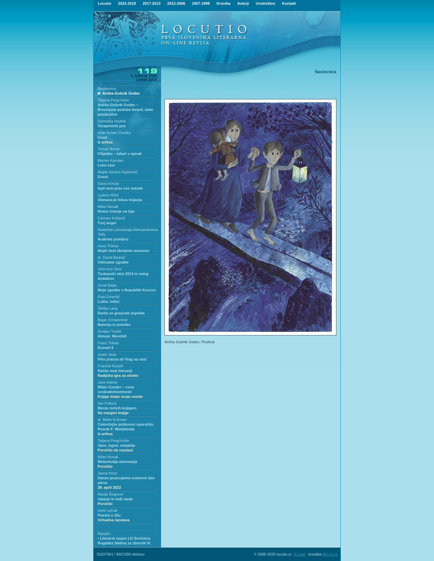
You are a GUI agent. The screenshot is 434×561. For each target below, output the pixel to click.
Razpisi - (105, 533)
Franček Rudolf (110, 366)
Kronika (224, 3)
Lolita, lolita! (109, 301)
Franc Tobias (108, 343)
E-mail (299, 554)
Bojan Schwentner (113, 320)
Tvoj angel (107, 223)
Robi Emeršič (109, 297)
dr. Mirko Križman (112, 420)
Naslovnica (107, 88)
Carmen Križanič (111, 218)
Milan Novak (108, 207)
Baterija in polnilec (114, 325)
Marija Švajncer (110, 494)
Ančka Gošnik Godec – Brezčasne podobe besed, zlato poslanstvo (125, 109)
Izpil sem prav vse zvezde (120, 188)
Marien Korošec (111, 160)
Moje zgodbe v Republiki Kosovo (127, 290)
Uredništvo (265, 3)
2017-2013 (152, 3)
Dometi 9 (105, 348)
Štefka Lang (108, 308)
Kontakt (289, 3)
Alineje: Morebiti (112, 336)
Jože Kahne (107, 382)
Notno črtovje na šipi (116, 211)
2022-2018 (127, 3)
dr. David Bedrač (111, 257)
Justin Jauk (107, 354)
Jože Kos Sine (109, 269)
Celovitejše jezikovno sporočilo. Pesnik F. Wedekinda (126, 429)
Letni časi (106, 165)
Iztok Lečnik (107, 510)
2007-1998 (201, 3)
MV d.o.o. (330, 554)
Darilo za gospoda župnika (121, 313)
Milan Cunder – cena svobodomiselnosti (120, 392)
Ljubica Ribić (108, 195)
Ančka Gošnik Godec (121, 93)
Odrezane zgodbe (113, 262)
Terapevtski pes (111, 126)
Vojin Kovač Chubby (114, 133)
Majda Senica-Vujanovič (118, 172)
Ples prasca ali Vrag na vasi (122, 359)
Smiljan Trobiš (109, 331)
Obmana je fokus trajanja (120, 200)
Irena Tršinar (108, 246)
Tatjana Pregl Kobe (113, 100)
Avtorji (243, 3)
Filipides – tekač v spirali (120, 154)
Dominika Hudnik (112, 121)
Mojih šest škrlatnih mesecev (123, 251)
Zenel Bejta (107, 285)
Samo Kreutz (108, 183)
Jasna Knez (107, 473)
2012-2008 (176, 3)
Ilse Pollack (107, 403)
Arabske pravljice (113, 239)
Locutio (104, 3)
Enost (103, 177)
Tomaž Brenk (108, 149)
